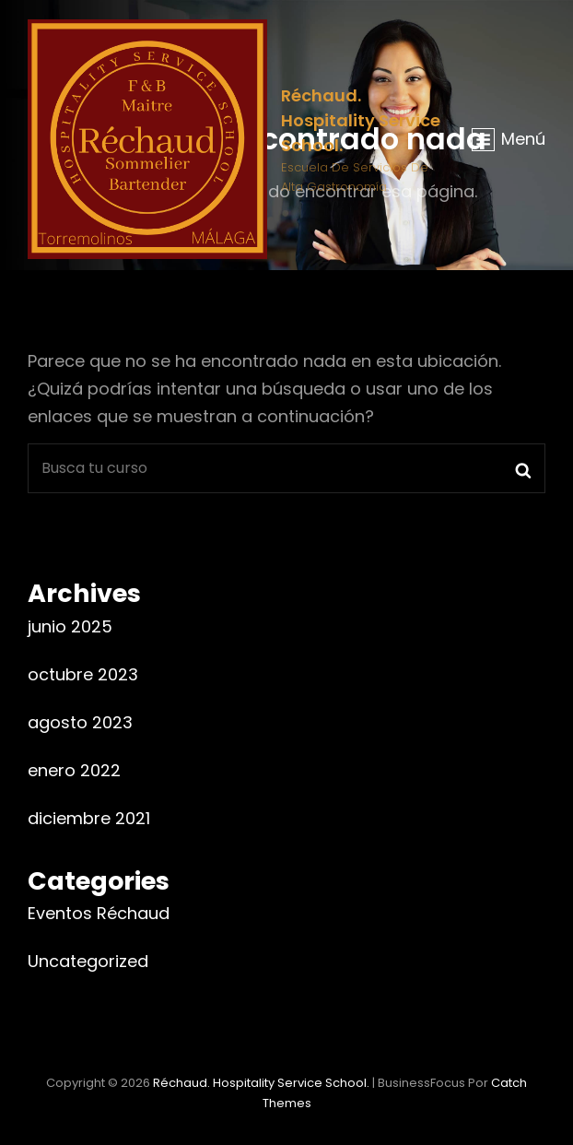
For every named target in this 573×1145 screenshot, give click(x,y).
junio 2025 (70, 626)
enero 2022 (74, 770)
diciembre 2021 (89, 818)
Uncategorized (88, 961)
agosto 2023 (80, 722)
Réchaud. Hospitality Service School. (360, 120)
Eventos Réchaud (99, 913)
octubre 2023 (83, 674)
